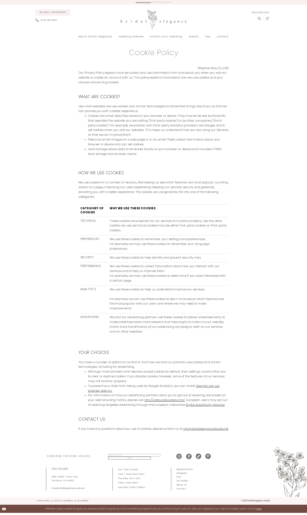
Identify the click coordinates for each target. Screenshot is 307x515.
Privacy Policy (43, 503)
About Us (182, 487)
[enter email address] (128, 458)
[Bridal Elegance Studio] (153, 21)
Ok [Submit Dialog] (6, 510)
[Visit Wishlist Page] (267, 20)
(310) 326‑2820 (60, 471)
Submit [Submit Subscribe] (160, 458)
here (258, 510)
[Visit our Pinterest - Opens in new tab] (208, 458)
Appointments (185, 471)
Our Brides (182, 483)
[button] (260, 14)
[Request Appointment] (53, 14)
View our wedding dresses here (129, 3)
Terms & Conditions (63, 503)
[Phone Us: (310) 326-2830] (47, 22)
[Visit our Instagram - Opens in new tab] (179, 458)
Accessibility (83, 503)
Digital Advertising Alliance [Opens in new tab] (205, 407)
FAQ (179, 479)
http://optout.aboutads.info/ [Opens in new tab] (164, 402)
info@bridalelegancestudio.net (68, 490)
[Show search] (259, 20)
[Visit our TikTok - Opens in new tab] (198, 458)
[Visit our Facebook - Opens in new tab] (189, 458)
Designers (182, 475)
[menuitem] (53, 14)
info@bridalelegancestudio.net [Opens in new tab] (205, 431)
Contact (181, 490)
